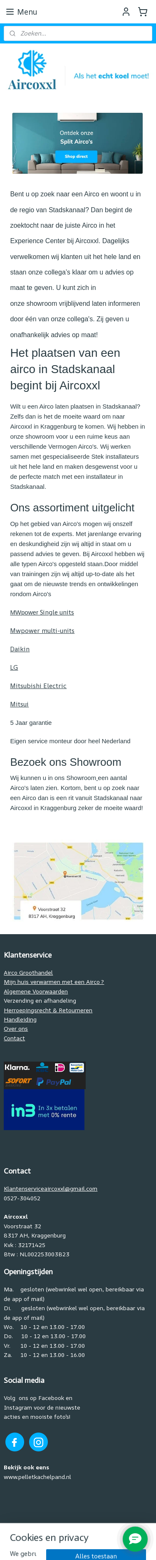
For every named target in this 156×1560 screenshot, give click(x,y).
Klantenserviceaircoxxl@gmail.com (50, 1188)
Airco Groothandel (28, 972)
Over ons (16, 1028)
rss (90, 1531)
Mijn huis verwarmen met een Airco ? (54, 982)
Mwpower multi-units (42, 630)
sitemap (72, 1531)
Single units (42, 612)
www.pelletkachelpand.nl (37, 1477)
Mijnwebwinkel (92, 1545)
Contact (14, 1038)
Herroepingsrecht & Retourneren (48, 1010)
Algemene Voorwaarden (36, 991)
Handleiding (20, 1019)
